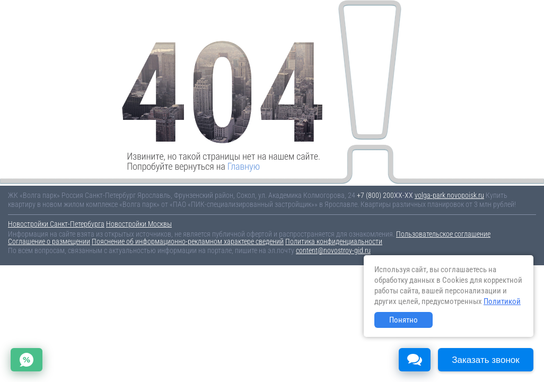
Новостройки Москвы (139, 224)
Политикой (502, 301)
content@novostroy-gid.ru (333, 250)
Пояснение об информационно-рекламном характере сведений (188, 241)
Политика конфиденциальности (333, 241)
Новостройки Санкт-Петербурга (56, 224)
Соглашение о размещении (49, 241)
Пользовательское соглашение (443, 234)
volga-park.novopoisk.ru (449, 195)
